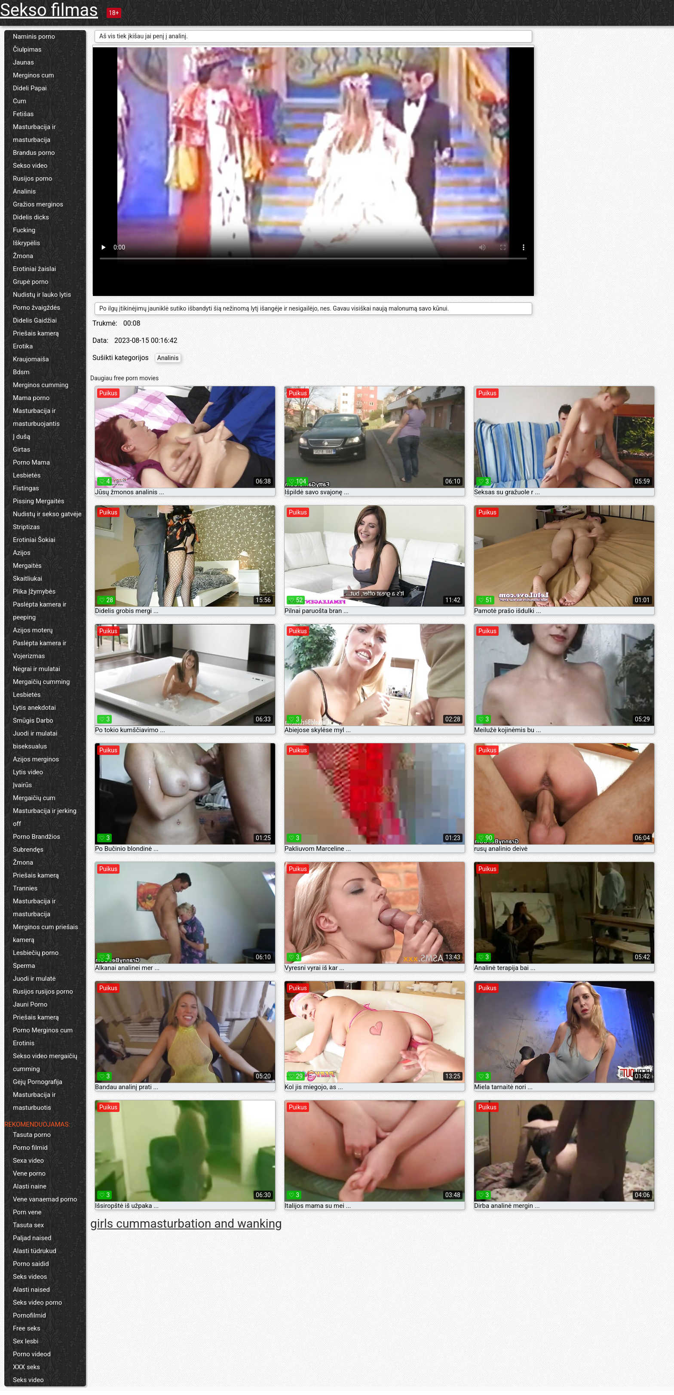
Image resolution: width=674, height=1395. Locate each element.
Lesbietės (26, 475)
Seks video (28, 1380)
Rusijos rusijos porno (43, 991)
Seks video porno (37, 1302)
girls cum (115, 1223)
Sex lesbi (25, 1341)
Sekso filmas (49, 10)
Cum (19, 101)
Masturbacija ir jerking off (45, 817)
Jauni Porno (30, 1004)
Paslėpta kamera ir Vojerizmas (39, 649)
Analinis (24, 191)
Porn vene (27, 1212)
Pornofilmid (29, 1315)
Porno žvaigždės (36, 307)
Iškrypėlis (26, 243)
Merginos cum (33, 75)
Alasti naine (29, 1186)
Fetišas (23, 114)
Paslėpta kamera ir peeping (39, 610)
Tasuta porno (32, 1135)
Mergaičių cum (34, 798)
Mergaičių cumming (41, 682)
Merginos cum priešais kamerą (45, 933)
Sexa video (28, 1160)
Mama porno (31, 398)
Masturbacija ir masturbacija (34, 133)
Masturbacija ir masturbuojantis (36, 417)
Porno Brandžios (36, 837)
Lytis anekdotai (34, 707)
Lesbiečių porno (35, 953)
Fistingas (26, 488)
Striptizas (26, 527)
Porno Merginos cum (43, 1030)
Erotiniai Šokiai (34, 540)
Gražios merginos (38, 204)
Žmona (23, 256)
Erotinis (23, 1043)
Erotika (23, 346)
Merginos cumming (40, 385)
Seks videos (30, 1277)
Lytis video (28, 772)
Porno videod (32, 1354)
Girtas (21, 449)
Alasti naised (31, 1289)
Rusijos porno (32, 178)
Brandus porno (34, 153)
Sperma (24, 966)
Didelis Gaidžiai (35, 320)
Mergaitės (27, 566)
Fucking (24, 230)
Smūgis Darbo (33, 720)
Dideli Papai (30, 88)
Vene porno (29, 1173)
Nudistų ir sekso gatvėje (47, 514)
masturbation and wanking (211, 1223)
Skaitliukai (27, 578)
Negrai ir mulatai (36, 669)
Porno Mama (31, 462)
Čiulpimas (27, 49)
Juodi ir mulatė (34, 978)
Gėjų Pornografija (37, 1082)
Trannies (25, 888)
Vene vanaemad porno (45, 1199)
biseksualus (30, 746)
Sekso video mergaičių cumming (45, 1062)
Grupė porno (31, 282)
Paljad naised (32, 1238)
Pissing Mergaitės (38, 501)
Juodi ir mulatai (35, 733)
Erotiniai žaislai (34, 269)
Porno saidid (31, 1264)
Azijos (22, 553)
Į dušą (21, 436)
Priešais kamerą (36, 333)
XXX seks (26, 1367)
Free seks (26, 1328)
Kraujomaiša (31, 359)
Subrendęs (28, 849)
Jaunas (23, 62)
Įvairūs (22, 785)
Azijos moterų (33, 630)
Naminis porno (34, 36)
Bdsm (21, 372)
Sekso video (30, 165)
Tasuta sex (28, 1225)
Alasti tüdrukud (34, 1251)
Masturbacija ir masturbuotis (34, 1101)
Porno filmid (30, 1148)
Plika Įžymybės (34, 591)
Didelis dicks (31, 217)
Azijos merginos (36, 759)
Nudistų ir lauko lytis (42, 295)
